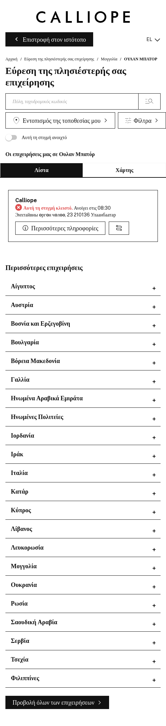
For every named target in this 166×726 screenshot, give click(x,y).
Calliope (26, 200)
